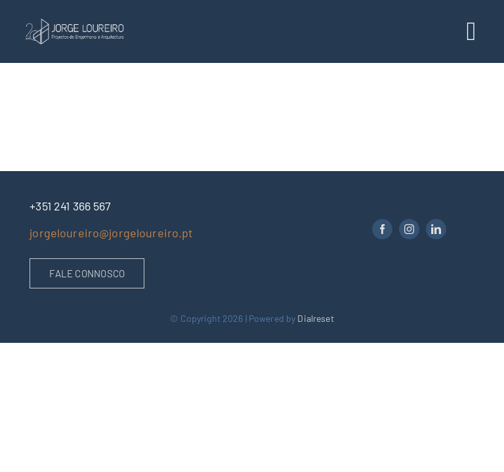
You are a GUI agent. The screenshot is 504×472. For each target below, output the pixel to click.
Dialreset (315, 318)
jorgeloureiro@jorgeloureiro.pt (111, 233)
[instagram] (409, 229)
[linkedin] (436, 229)
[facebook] (382, 229)
